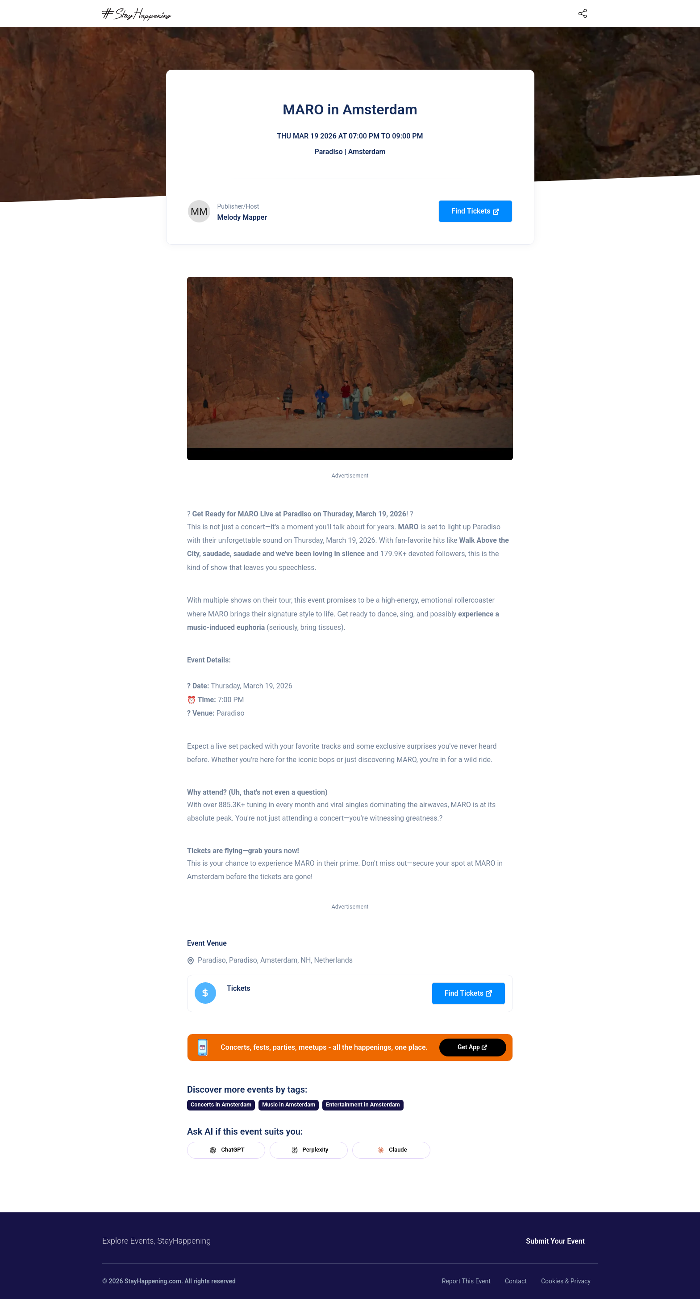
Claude (391, 1150)
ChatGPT (226, 1150)
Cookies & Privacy (566, 1281)
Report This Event (466, 1281)
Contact (516, 1281)
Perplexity (309, 1150)
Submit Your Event (555, 1241)
